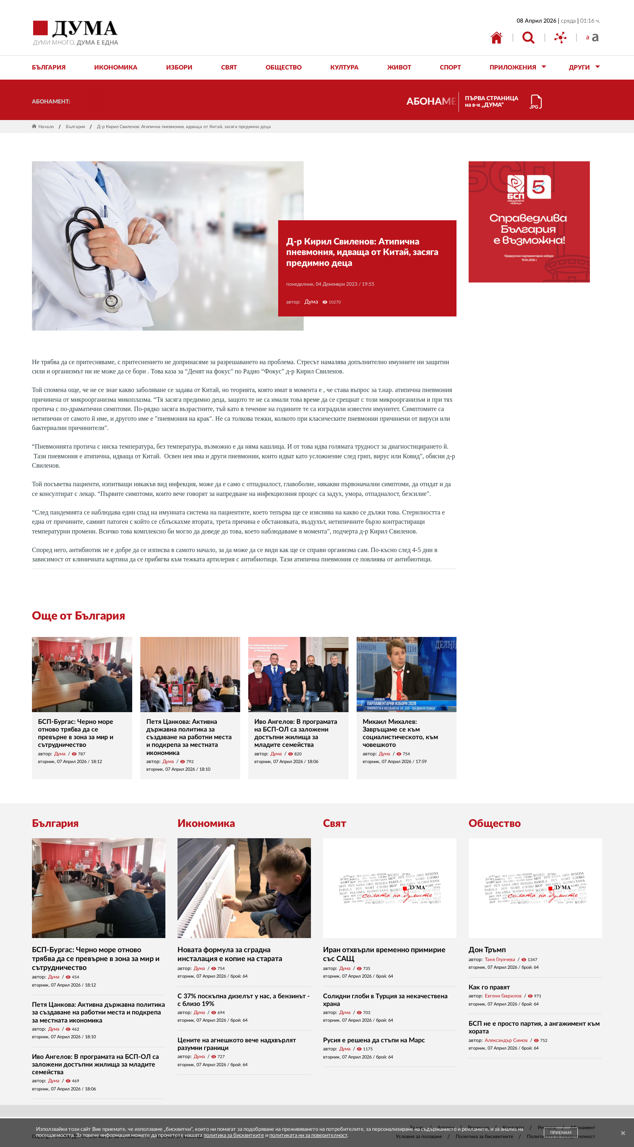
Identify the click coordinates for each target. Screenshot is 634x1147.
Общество (495, 823)
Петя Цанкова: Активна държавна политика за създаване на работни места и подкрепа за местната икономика (189, 737)
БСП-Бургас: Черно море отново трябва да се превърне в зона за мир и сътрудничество (96, 959)
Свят (335, 823)
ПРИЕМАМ (560, 1133)
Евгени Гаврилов (503, 995)
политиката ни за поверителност (308, 1135)
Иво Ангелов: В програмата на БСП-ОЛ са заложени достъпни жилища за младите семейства (95, 1064)
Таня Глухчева (500, 959)
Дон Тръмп (487, 950)
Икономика (206, 823)
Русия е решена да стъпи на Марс (374, 1040)
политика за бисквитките (233, 1135)
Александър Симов (506, 1040)
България (75, 126)
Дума (311, 302)
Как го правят (489, 987)
